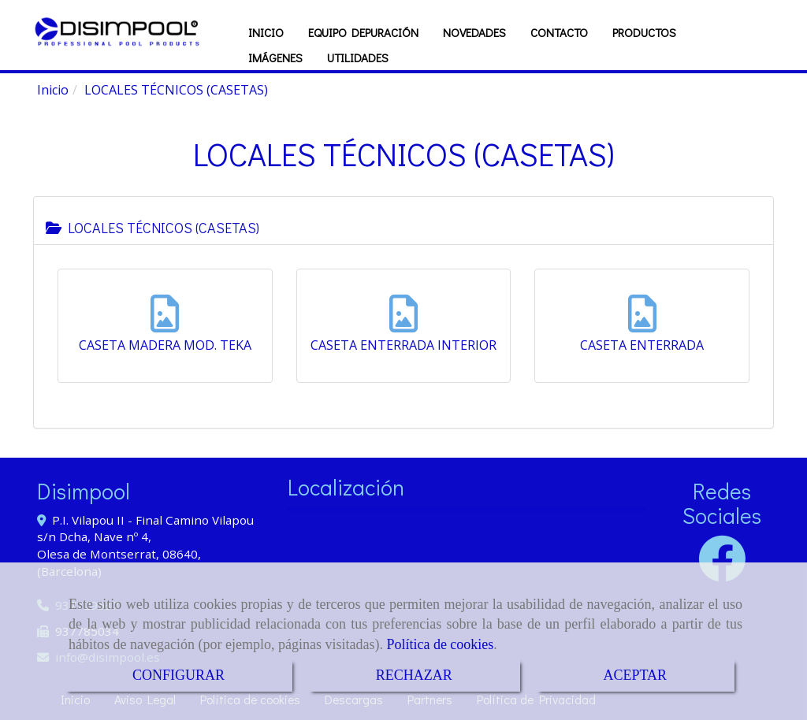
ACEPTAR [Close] (636, 675)
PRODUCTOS (644, 32)
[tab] (403, 220)
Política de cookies (439, 644)
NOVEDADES (474, 32)
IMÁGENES (275, 57)
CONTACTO (559, 32)
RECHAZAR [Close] (414, 675)
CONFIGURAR (178, 675)
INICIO (266, 32)
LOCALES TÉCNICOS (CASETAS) (152, 227)
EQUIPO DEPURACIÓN (363, 32)
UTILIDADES (358, 57)
